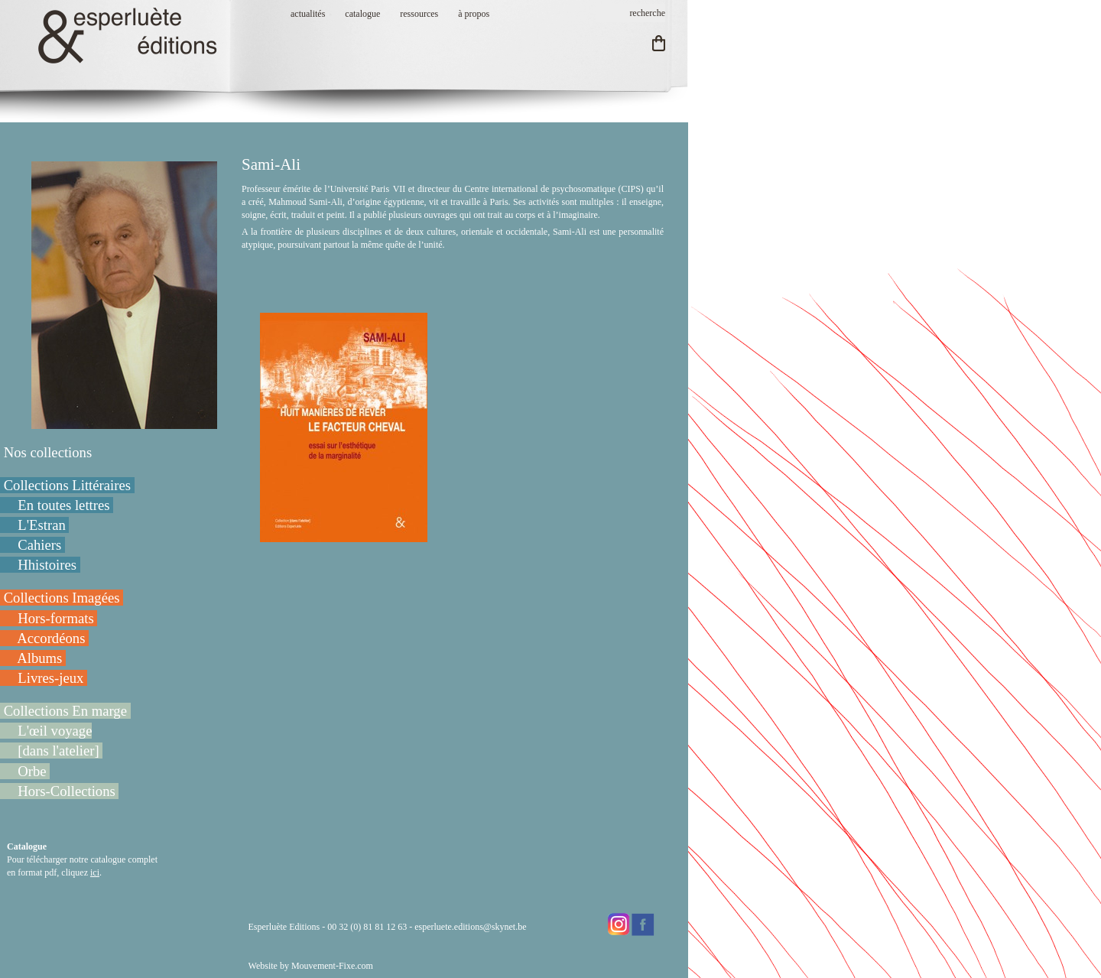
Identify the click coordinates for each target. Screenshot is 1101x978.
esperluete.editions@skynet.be (470, 926)
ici (94, 872)
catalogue (362, 13)
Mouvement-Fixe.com (332, 965)
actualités (308, 13)
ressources (419, 13)
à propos (473, 13)
